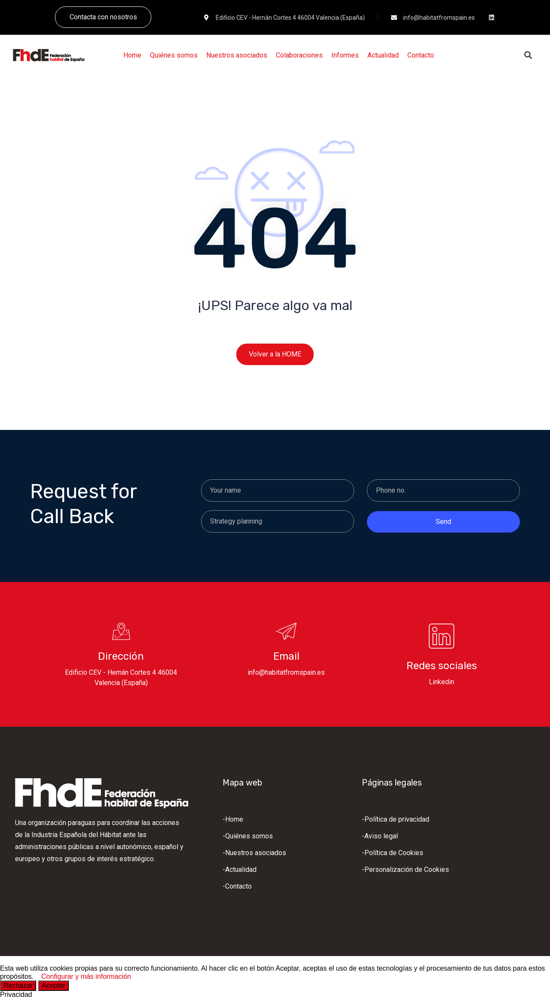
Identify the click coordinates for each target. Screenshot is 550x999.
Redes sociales (441, 666)
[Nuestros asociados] (237, 55)
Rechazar (18, 985)
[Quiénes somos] (174, 55)
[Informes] (345, 55)
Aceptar (53, 985)
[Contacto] (420, 55)
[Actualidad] (383, 55)
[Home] (132, 55)
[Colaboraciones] (299, 55)
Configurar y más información (86, 976)
